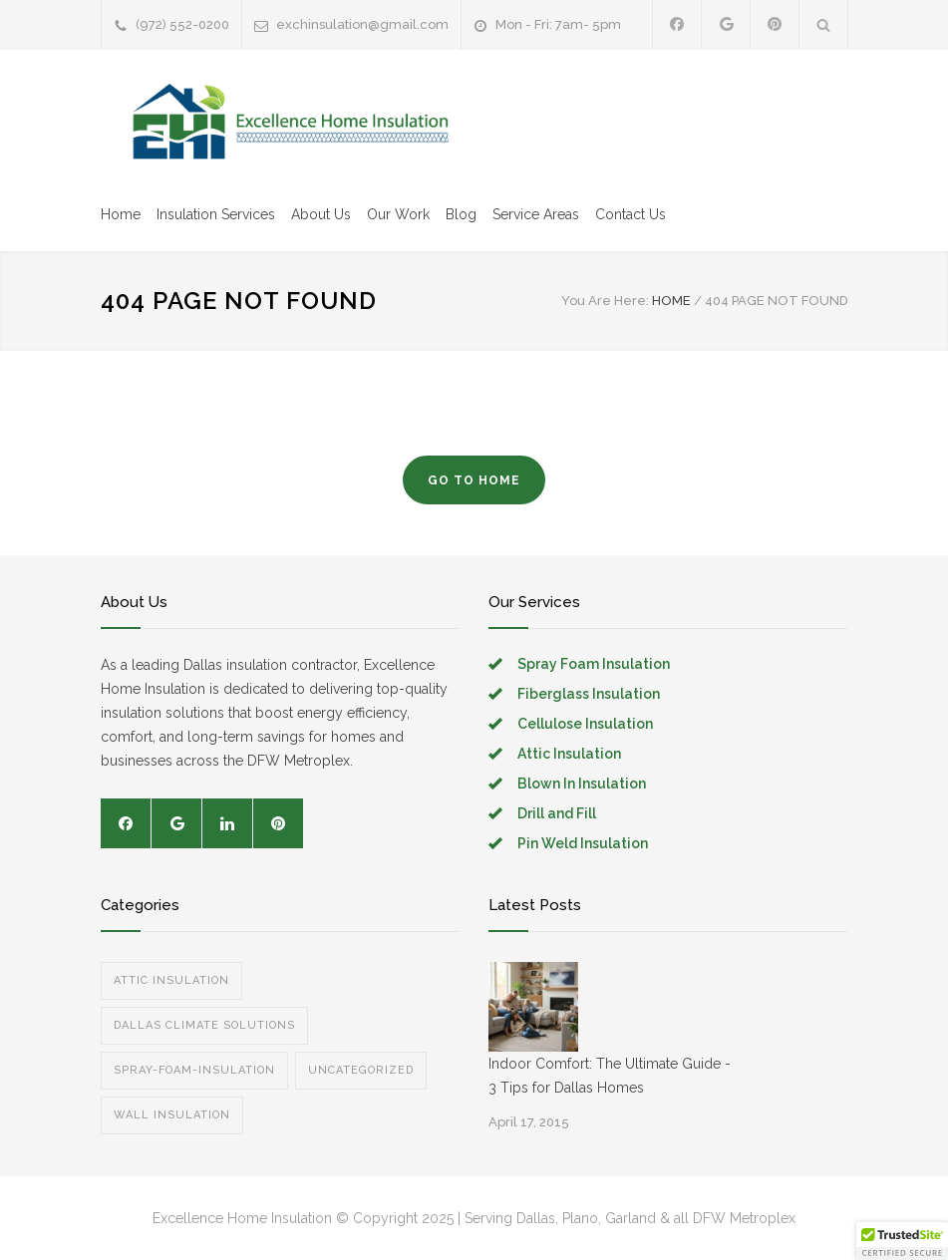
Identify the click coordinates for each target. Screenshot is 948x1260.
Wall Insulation (172, 1114)
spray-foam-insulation (194, 1070)
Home (121, 214)
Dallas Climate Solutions (204, 1025)
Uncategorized (361, 1070)
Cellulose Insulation (585, 724)
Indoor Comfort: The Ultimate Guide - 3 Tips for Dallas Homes (609, 1076)
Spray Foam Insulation (593, 664)
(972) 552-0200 (182, 24)
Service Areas (535, 214)
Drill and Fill (556, 813)
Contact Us (630, 214)
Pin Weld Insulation (582, 843)
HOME (671, 300)
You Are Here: (605, 300)
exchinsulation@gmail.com (362, 24)
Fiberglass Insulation (588, 694)
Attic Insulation (569, 754)
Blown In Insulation (581, 783)
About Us (321, 214)
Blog (461, 214)
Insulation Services (216, 214)
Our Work (398, 214)
